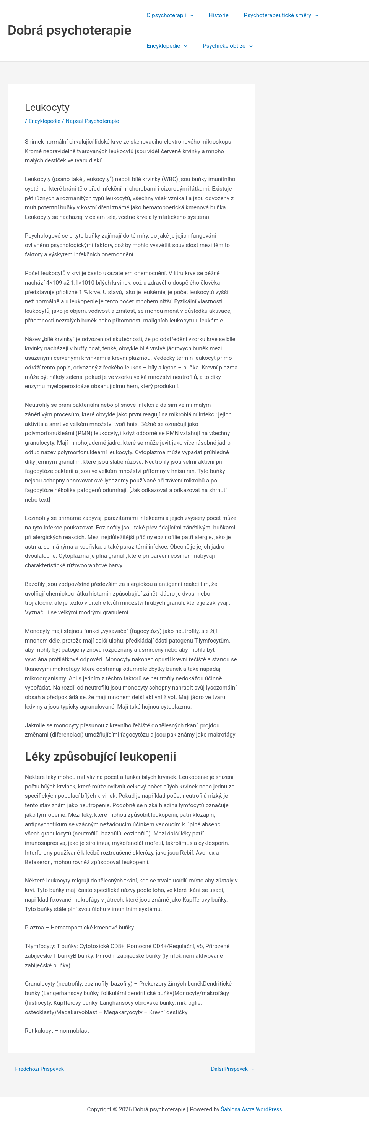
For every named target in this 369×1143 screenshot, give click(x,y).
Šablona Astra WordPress (251, 1109)
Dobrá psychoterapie (69, 30)
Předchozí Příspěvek (37, 1069)
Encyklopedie (165, 46)
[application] (188, 15)
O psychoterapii (168, 15)
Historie (213, 15)
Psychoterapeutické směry (271, 15)
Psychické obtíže (222, 46)
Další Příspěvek (231, 1069)
